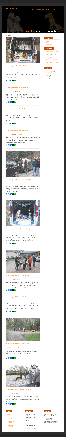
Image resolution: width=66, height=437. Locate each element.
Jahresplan (10, 422)
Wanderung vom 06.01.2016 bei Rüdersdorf (18, 180)
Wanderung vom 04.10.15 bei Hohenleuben (18, 275)
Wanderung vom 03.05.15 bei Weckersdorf (18, 343)
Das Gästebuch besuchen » (30, 428)
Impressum (14, 1)
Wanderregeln (49, 42)
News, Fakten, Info (50, 71)
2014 (48, 75)
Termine (49, 72)
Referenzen (9, 418)
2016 (48, 78)
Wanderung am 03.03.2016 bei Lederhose (18, 130)
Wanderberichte (46, 9)
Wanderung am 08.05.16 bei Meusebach (17, 87)
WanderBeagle (11, 8)
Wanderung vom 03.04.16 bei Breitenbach (18, 66)
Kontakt (8, 1)
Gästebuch (56, 9)
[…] (16, 77)
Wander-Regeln (11, 425)
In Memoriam (49, 44)
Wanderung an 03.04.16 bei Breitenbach (18, 109)
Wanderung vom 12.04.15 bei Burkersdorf (18, 389)
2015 (48, 76)
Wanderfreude (36, 9)
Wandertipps (48, 41)
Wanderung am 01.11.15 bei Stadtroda (17, 297)
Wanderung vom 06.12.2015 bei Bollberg (18, 229)
